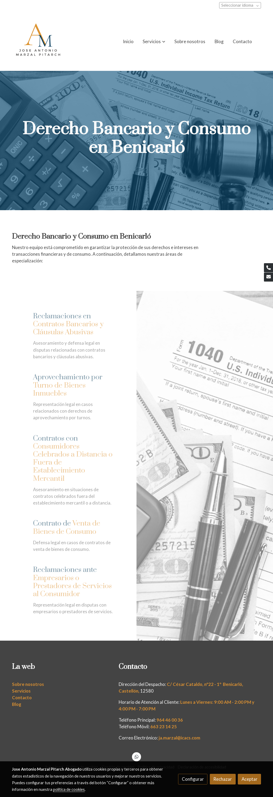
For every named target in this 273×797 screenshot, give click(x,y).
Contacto (22, 697)
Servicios (21, 691)
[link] (38, 42)
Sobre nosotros (28, 684)
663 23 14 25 (163, 726)
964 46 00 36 (169, 720)
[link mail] (268, 277)
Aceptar (250, 779)
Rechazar (222, 779)
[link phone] (268, 267)
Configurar (193, 779)
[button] (154, 41)
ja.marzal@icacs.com (179, 738)
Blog (16, 704)
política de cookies (69, 789)
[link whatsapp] (136, 756)
